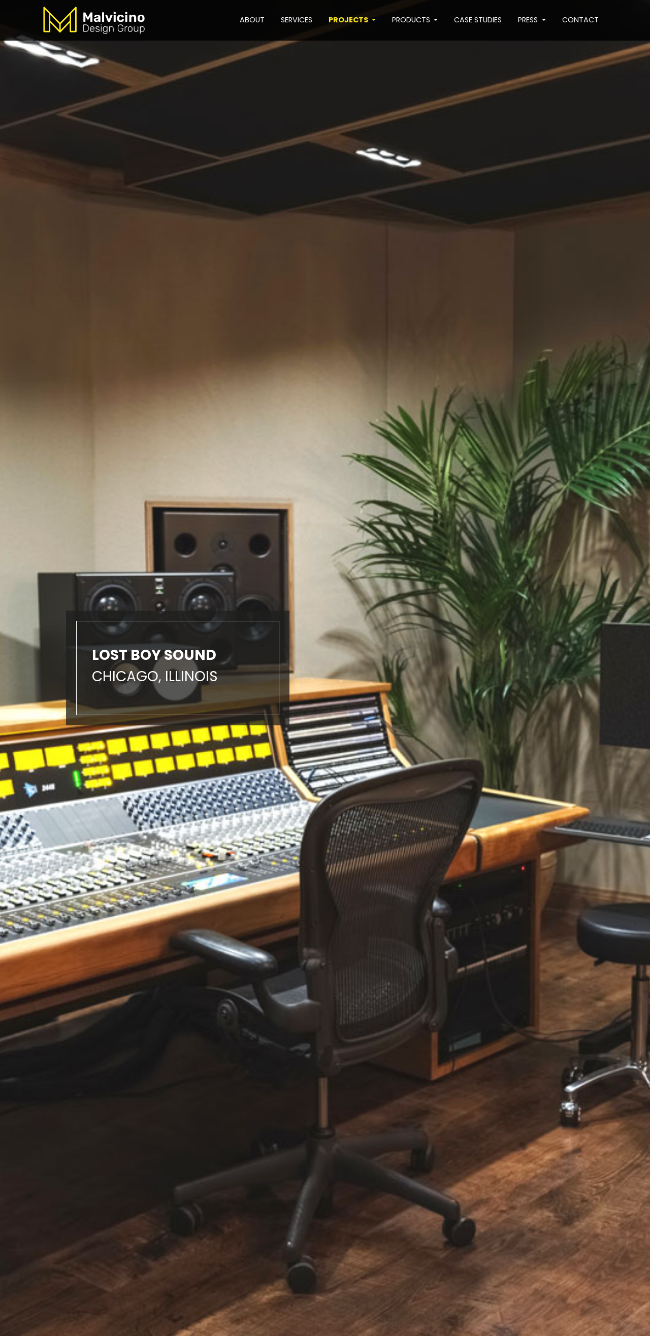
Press (529, 20)
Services (296, 20)
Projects (349, 20)
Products (412, 20)
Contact (580, 20)
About (252, 20)
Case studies (478, 20)
